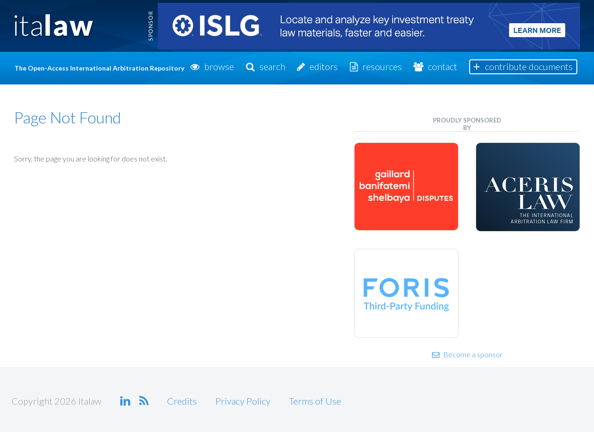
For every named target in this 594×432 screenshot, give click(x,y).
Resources (382, 66)
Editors (324, 66)
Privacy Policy (243, 400)
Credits (182, 400)
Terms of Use (315, 400)
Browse (219, 66)
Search (272, 66)
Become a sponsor (467, 354)
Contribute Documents (529, 66)
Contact (442, 66)
